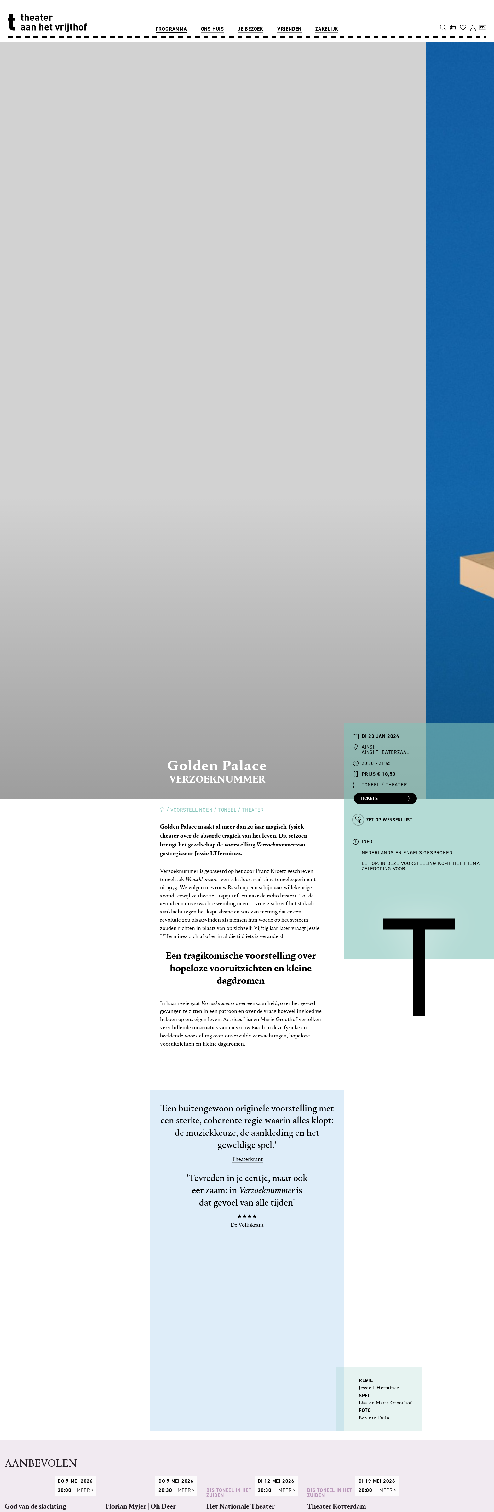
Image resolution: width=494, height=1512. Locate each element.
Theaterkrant (247, 1159)
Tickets (386, 798)
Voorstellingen (191, 810)
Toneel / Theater (241, 810)
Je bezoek (250, 28)
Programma (171, 28)
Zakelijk (326, 28)
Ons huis (212, 28)
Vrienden (289, 28)
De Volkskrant (247, 1225)
